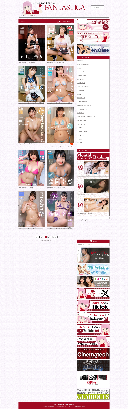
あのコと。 (80, 146)
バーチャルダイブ (82, 75)
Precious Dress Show (83, 64)
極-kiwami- (80, 60)
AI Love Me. (80, 79)
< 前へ (37, 237)
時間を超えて (81, 98)
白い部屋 (79, 143)
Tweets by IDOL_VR (82, 220)
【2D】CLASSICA (82, 101)
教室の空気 (80, 113)
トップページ (23, 15)
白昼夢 (79, 94)
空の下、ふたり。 (82, 135)
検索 (107, 7)
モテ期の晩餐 (81, 83)
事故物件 (79, 139)
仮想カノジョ (81, 124)
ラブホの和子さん (82, 109)
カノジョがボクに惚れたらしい (86, 116)
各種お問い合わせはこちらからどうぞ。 (87, 244)
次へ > (55, 237)
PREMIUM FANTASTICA (84, 105)
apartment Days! (81, 71)
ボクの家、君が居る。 (83, 131)
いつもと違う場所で (83, 120)
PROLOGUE (80, 68)
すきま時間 (80, 90)
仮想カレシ (80, 128)
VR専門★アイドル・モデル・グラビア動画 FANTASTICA (54, 8)
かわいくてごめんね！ (83, 86)
